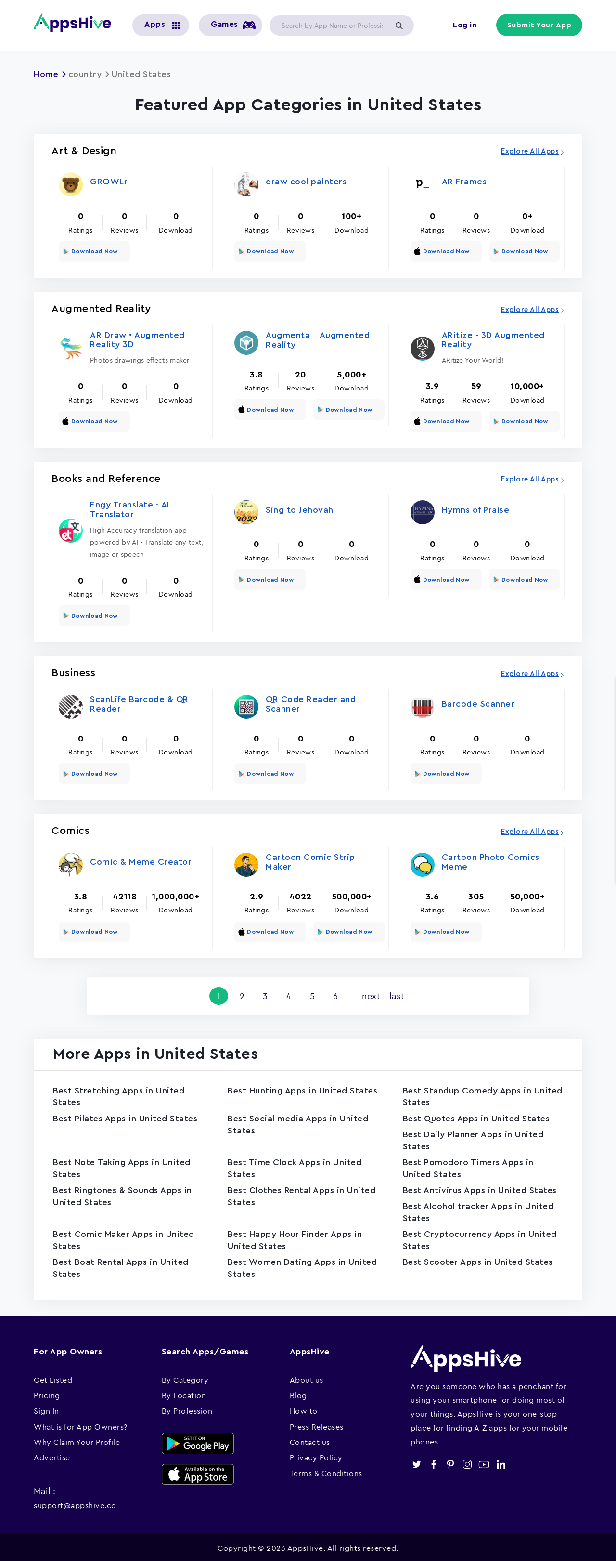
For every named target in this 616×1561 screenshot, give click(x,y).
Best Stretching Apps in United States (119, 1094)
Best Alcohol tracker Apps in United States (479, 1209)
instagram (467, 1461)
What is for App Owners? (81, 1423)
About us (306, 1376)
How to (304, 1407)
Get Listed (53, 1376)
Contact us (310, 1439)
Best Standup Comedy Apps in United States (468, 1094)
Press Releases (317, 1423)
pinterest (450, 1461)
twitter (417, 1461)
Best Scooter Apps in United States (479, 1259)
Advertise (52, 1454)
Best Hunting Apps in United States (303, 1088)
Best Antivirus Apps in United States (480, 1188)
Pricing (47, 1392)
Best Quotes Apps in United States (477, 1116)
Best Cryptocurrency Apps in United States (480, 1237)
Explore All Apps (530, 151)
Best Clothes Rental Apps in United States (303, 1194)
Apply (399, 25)
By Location (184, 1392)
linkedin (501, 1461)
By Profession (187, 1407)
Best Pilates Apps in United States (126, 1116)
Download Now (93, 251)
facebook (433, 1461)
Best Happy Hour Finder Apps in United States (295, 1237)
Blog (298, 1392)
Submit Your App (539, 25)
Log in (464, 25)
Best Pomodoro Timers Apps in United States (469, 1166)
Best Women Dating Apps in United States (303, 1265)
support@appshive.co (75, 1502)
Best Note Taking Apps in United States (122, 1166)
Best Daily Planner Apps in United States (474, 1138)
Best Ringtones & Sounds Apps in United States (123, 1194)
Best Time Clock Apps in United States (295, 1166)
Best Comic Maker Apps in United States (124, 1237)
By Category (185, 1376)
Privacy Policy (316, 1454)
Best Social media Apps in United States (299, 1122)
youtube (484, 1461)
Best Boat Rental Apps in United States (122, 1265)
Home (46, 74)
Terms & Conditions (326, 1470)
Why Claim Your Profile (77, 1439)
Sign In (46, 1407)
